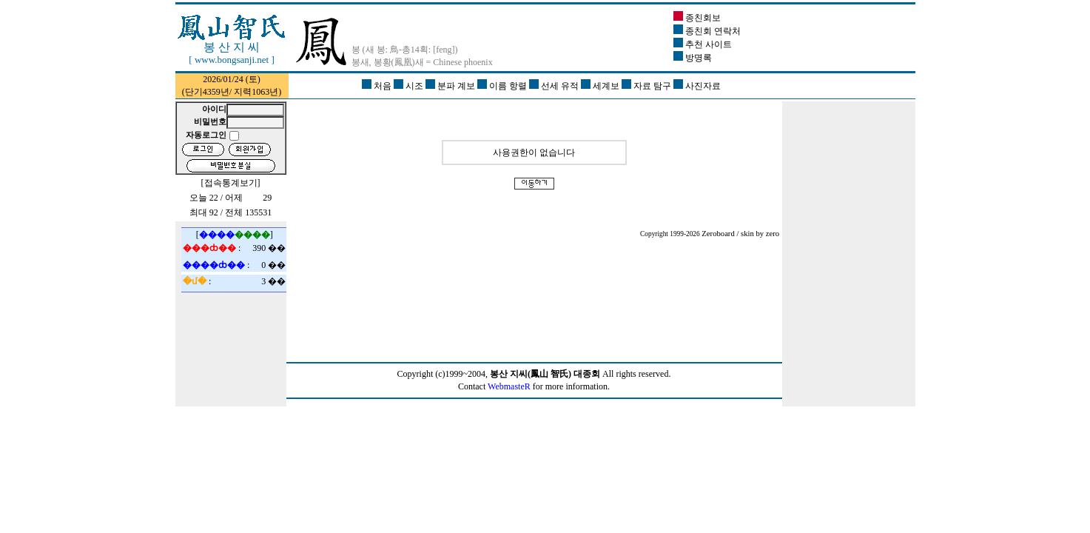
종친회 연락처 (707, 31)
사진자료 (697, 86)
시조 (409, 86)
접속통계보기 (231, 183)
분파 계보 (451, 86)
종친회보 (697, 18)
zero (772, 233)
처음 (378, 86)
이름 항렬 (503, 86)
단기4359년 (207, 92)
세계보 (601, 86)
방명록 (692, 58)
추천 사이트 (702, 44)
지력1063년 (256, 92)
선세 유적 (555, 86)
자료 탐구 (647, 86)
